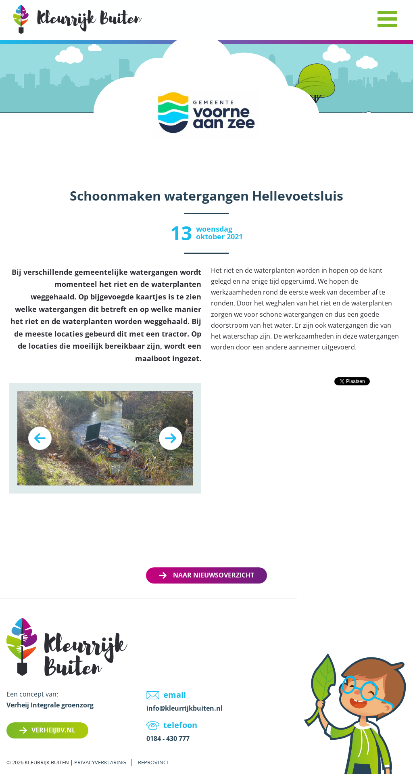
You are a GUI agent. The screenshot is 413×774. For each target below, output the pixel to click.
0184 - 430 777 (168, 738)
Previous (40, 438)
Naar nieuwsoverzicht (213, 575)
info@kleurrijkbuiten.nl (184, 708)
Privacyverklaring (100, 762)
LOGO (77, 19)
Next (170, 438)
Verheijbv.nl (53, 730)
